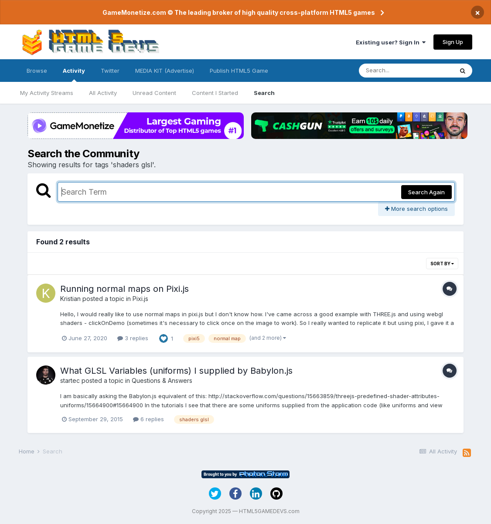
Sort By (442, 263)
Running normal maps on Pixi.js (124, 289)
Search (264, 92)
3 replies (132, 338)
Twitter (110, 70)
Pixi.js (140, 298)
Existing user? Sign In (391, 42)
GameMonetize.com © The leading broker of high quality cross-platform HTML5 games (238, 12)
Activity (74, 74)
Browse (37, 70)
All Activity (103, 92)
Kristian (70, 298)
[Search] (406, 71)
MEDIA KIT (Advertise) (164, 70)
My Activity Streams (46, 92)
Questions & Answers (162, 380)
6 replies (148, 419)
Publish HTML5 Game (239, 70)
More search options (416, 208)
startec (70, 380)
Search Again (426, 192)
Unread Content (154, 92)
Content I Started (215, 92)
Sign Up (453, 41)
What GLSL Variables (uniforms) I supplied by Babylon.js (176, 370)
